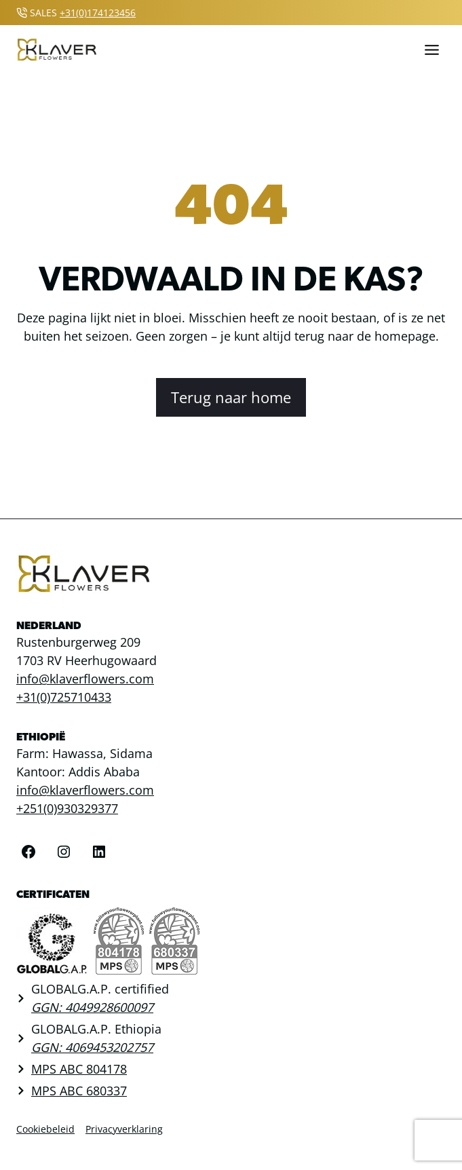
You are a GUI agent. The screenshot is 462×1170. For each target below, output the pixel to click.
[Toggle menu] (432, 50)
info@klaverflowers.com (85, 679)
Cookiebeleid (45, 1128)
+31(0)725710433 (63, 697)
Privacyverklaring (124, 1128)
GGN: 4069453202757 (92, 1047)
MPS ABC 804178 (79, 1069)
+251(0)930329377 (67, 808)
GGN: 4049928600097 (92, 1007)
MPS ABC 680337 (79, 1090)
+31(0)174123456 (98, 12)
